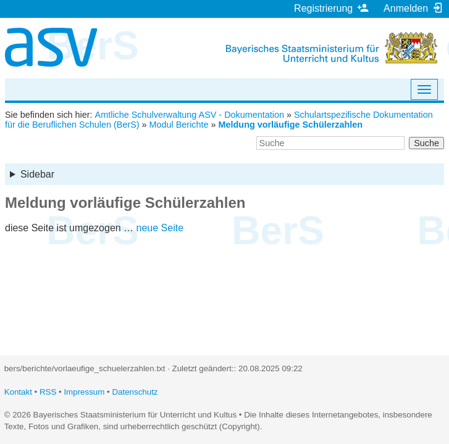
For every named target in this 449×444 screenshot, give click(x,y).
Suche (426, 143)
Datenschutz (134, 392)
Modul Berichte (179, 125)
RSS (48, 392)
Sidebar (37, 174)
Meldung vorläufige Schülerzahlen (291, 125)
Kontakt (18, 392)
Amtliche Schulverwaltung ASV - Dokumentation (189, 115)
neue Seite (160, 228)
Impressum (84, 392)
